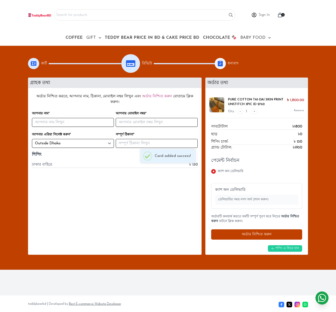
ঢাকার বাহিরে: (42, 165)
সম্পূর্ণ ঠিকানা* (125, 134)
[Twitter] (289, 304)
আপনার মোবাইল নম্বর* (131, 113)
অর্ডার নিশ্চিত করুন (257, 234)
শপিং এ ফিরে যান (285, 248)
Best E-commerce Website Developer (95, 304)
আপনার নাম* (41, 113)
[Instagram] (297, 304)
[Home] (39, 15)
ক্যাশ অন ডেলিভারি (230, 190)
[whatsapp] (305, 304)
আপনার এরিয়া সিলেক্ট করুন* (51, 134)
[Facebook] (281, 304)
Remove (299, 110)
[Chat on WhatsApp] (322, 298)
